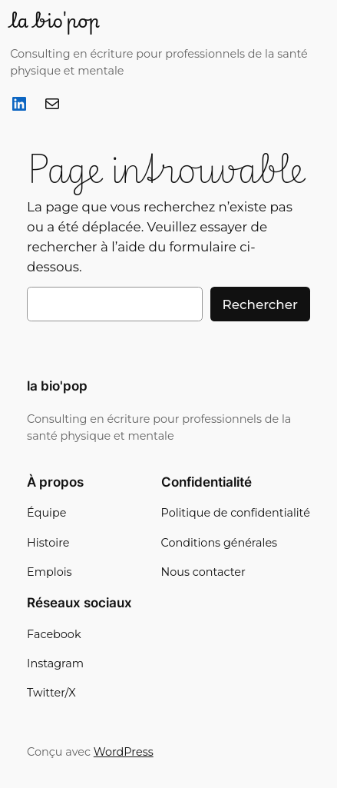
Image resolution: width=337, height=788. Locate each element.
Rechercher (260, 304)
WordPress (124, 752)
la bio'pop (55, 20)
